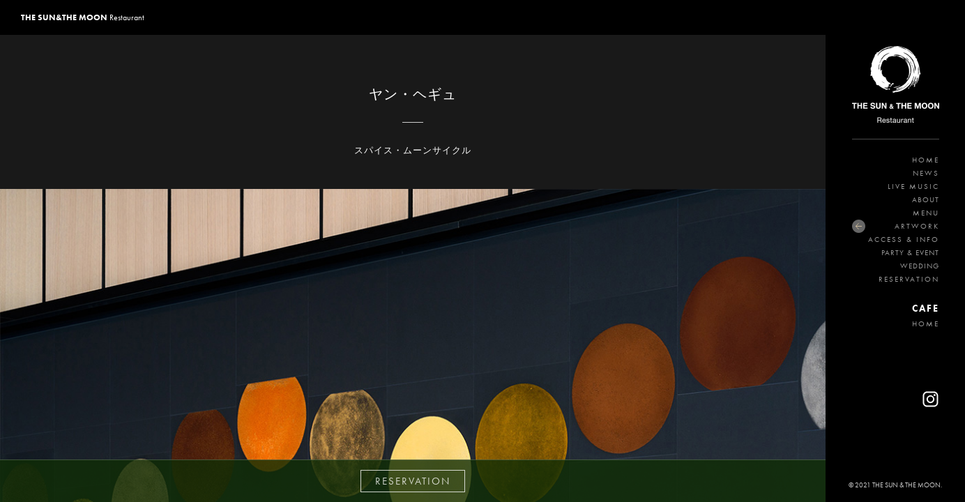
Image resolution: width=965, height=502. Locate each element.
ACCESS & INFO (903, 239)
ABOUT (925, 199)
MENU (926, 213)
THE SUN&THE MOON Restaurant (895, 87)
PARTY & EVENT (910, 252)
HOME (925, 160)
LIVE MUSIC (913, 186)
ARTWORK (917, 226)
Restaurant (82, 17)
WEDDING (919, 266)
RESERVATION (909, 279)
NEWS (926, 173)
